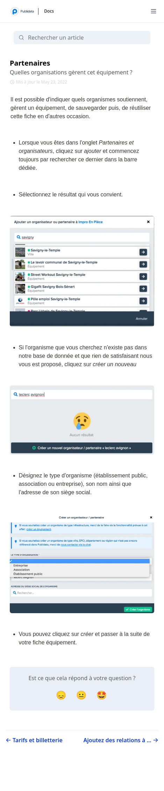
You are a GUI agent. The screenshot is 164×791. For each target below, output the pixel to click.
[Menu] (153, 11)
